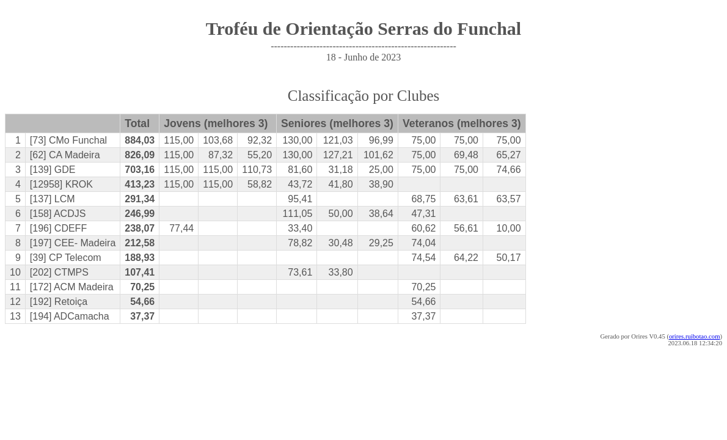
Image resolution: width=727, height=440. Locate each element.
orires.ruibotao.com (694, 336)
